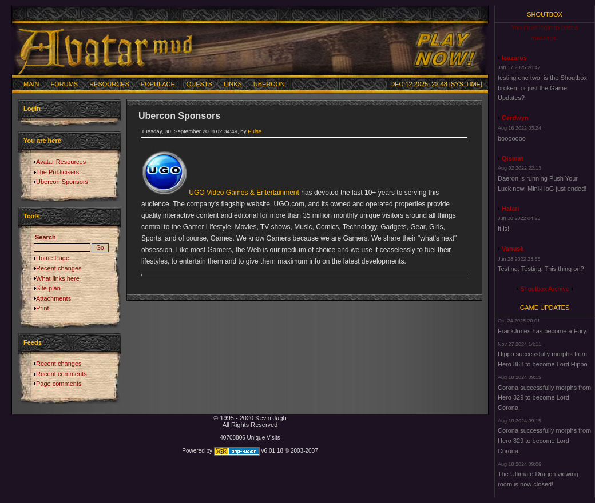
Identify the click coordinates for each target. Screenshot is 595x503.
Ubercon (269, 84)
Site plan (48, 288)
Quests (199, 84)
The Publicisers (57, 172)
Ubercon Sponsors (62, 181)
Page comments (58, 383)
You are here (42, 140)
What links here (58, 278)
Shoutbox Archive (544, 288)
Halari (510, 208)
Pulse (254, 131)
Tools (31, 216)
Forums (64, 84)
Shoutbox (544, 14)
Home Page (52, 257)
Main (31, 84)
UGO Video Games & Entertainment (244, 193)
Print (42, 308)
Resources (109, 84)
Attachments (53, 298)
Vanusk (513, 248)
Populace (158, 84)
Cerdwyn (515, 117)
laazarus (514, 57)
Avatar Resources (61, 161)
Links (233, 84)
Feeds (32, 342)
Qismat (512, 158)
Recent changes (59, 268)
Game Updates (545, 307)
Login (32, 108)
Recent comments (61, 373)
